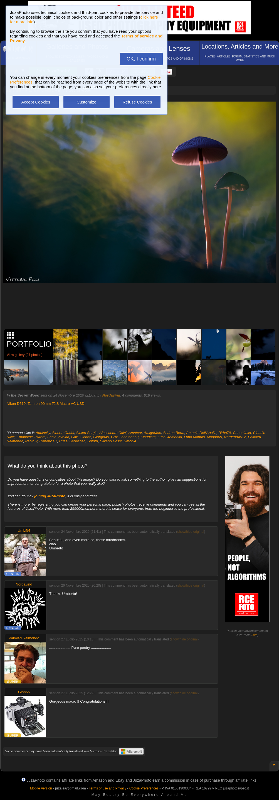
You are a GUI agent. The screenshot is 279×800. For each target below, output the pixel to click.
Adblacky (43, 433)
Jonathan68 (129, 437)
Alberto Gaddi (63, 433)
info (255, 635)
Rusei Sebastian (72, 441)
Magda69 (214, 437)
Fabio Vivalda (58, 437)
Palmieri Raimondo (24, 638)
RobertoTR (48, 441)
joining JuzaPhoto (49, 496)
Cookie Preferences (144, 788)
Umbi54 (130, 441)
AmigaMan (152, 433)
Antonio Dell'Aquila (201, 433)
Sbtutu (92, 441)
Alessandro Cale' (113, 433)
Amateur (135, 433)
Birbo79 (224, 433)
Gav (74, 437)
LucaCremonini (170, 437)
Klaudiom (147, 437)
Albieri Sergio (86, 433)
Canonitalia (242, 433)
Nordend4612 (235, 437)
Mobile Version (41, 788)
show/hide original (190, 532)
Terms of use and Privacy (107, 788)
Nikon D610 (16, 404)
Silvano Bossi (111, 441)
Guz (114, 437)
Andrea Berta (173, 433)
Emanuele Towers (30, 437)
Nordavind (111, 395)
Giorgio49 (101, 437)
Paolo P (31, 441)
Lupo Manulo (194, 437)
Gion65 (85, 437)
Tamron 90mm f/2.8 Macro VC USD (56, 404)
